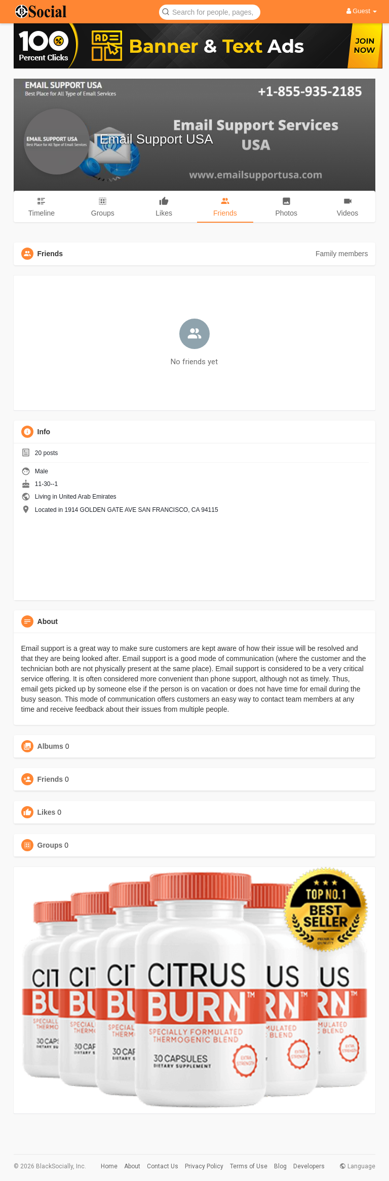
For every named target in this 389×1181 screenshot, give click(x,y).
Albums (50, 746)
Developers (309, 1166)
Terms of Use (248, 1166)
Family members (342, 254)
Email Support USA (156, 139)
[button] (209, 11)
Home (109, 1166)
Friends (50, 779)
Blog (280, 1166)
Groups (50, 845)
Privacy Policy (204, 1166)
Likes (46, 812)
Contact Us (162, 1166)
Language (357, 1166)
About (132, 1166)
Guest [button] (361, 11)
